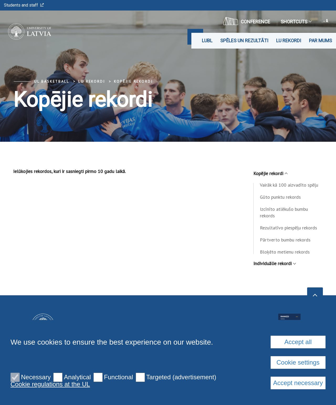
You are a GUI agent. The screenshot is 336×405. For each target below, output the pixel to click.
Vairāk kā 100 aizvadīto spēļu (289, 185)
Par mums (320, 40)
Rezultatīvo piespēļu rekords (288, 228)
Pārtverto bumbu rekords (285, 240)
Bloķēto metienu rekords (285, 252)
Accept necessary (298, 382)
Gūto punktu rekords (280, 197)
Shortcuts (296, 21)
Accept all (298, 341)
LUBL (207, 40)
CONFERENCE (246, 21)
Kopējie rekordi (133, 81)
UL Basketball (51, 81)
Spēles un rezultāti (244, 40)
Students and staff (24, 5)
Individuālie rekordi (274, 263)
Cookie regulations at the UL (50, 384)
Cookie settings (297, 362)
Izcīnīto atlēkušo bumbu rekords (284, 212)
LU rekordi (288, 40)
